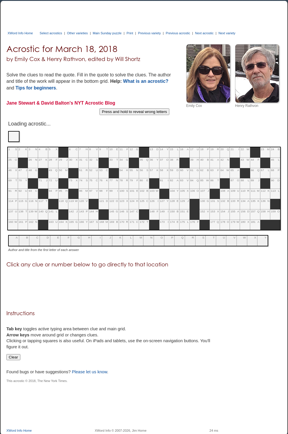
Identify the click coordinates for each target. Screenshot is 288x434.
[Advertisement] (112, 14)
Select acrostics (51, 33)
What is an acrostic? (145, 81)
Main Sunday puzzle (107, 33)
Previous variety (149, 33)
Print (130, 33)
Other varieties (77, 33)
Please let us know (89, 372)
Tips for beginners (35, 87)
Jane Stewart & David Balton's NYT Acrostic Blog (60, 103)
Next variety (226, 33)
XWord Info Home (20, 33)
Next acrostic (204, 33)
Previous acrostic (178, 33)
